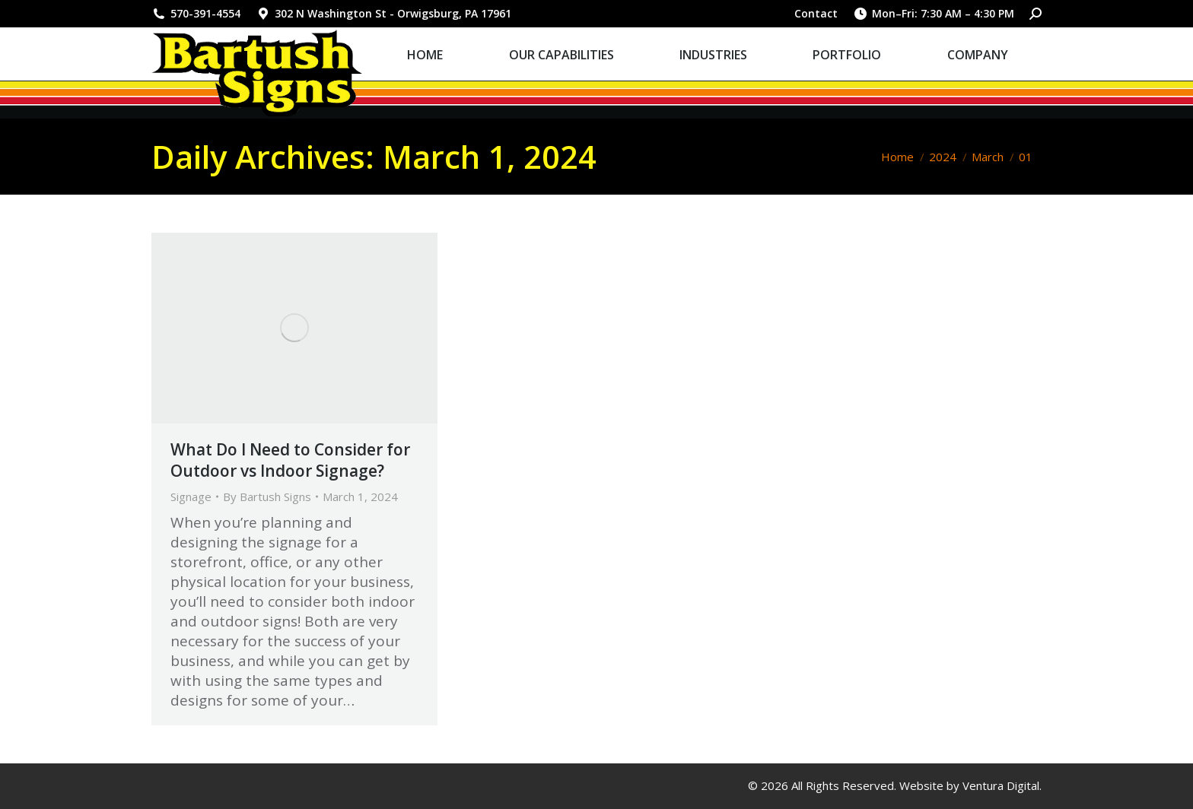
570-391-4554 (195, 13)
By (267, 496)
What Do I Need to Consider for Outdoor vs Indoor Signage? (290, 460)
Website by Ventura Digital (969, 785)
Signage (191, 496)
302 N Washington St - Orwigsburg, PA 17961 (383, 13)
